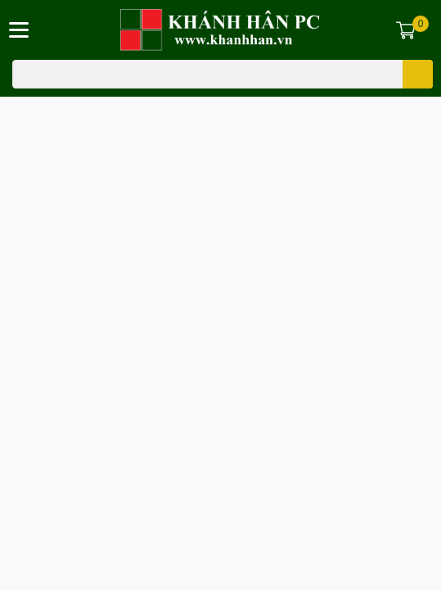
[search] (418, 74)
